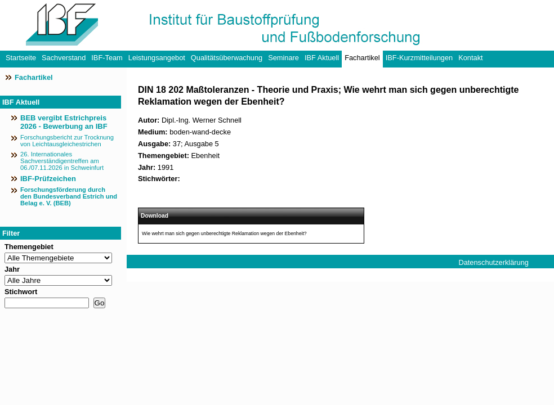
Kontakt (470, 57)
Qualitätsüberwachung (226, 57)
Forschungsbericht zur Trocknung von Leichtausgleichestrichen (67, 140)
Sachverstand (64, 57)
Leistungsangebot (156, 57)
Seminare (283, 57)
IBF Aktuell (322, 57)
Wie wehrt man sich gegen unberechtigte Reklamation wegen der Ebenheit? (224, 233)
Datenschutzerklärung (493, 262)
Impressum (476, 276)
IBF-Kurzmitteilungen (419, 57)
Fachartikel (362, 57)
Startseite (21, 57)
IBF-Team (106, 57)
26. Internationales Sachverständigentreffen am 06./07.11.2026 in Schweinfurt (62, 161)
